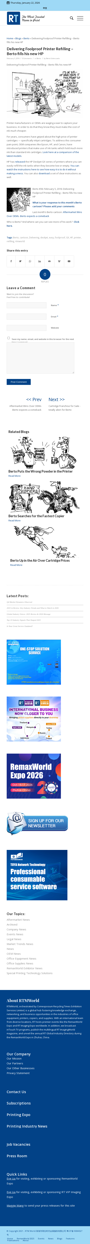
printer (77, 237)
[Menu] (78, 18)
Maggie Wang (15, 1205)
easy (51, 237)
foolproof (60, 237)
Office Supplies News (20, 963)
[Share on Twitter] (20, 261)
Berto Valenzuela (53, 58)
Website (55, 327)
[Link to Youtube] (69, 261)
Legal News (14, 939)
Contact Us (16, 1091)
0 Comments (27, 58)
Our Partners (15, 1063)
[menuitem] (69, 18)
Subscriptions (19, 1103)
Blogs (18, 38)
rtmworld (20, 241)
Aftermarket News (18, 919)
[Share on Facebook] (11, 261)
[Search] (69, 18)
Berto (26, 38)
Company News (16, 929)
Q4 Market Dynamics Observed (19, 602)
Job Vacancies (18, 1144)
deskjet (44, 237)
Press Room (17, 1155)
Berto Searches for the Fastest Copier (36, 516)
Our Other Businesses (21, 1068)
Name (55, 305)
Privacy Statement (18, 1073)
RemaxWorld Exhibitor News (24, 968)
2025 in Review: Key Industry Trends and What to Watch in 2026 (33, 608)
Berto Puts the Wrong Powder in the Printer (40, 471)
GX (67, 237)
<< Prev (33, 399)
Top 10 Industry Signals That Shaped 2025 (24, 620)
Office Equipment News (21, 958)
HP (71, 237)
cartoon (24, 237)
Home (10, 38)
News (10, 949)
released (20, 161)
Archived (12, 924)
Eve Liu (11, 1178)
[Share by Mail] (49, 261)
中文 (45, 8)
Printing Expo (18, 1114)
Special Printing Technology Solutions (30, 973)
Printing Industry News (27, 1126)
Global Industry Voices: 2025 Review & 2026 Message (28, 614)
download (44, 173)
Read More (14, 475)
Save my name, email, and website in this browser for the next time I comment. (43, 340)
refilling (10, 241)
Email (54, 316)
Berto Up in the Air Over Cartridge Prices (40, 560)
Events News (15, 934)
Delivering (34, 237)
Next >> (57, 399)
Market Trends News (20, 944)
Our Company (19, 1054)
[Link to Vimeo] (59, 261)
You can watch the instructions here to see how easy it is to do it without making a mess (43, 169)
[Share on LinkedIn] (39, 261)
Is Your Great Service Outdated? (20, 626)
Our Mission (14, 1058)
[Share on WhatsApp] (30, 261)
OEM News (14, 953)
